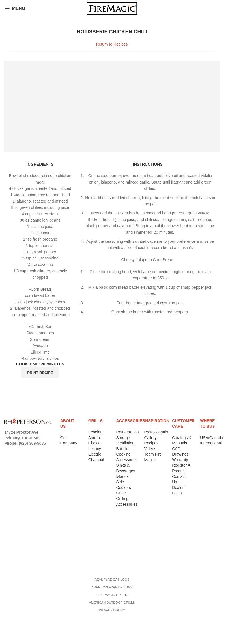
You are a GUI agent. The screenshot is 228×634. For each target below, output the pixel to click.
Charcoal (96, 460)
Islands (122, 476)
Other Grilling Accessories (126, 498)
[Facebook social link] (7, 450)
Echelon (95, 432)
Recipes (151, 443)
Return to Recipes (112, 44)
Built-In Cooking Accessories (126, 454)
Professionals (156, 432)
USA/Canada (211, 437)
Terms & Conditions (26, 541)
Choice (94, 443)
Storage (123, 437)
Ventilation (125, 443)
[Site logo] (112, 8)
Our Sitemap (17, 563)
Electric (94, 454)
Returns (13, 534)
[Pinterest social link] (40, 450)
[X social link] (15, 450)
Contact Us (17, 548)
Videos (150, 448)
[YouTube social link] (31, 450)
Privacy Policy (20, 527)
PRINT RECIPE (40, 373)
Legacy (94, 448)
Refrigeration (127, 432)
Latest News (18, 556)
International (211, 443)
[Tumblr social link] (15, 460)
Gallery (150, 437)
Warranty (180, 460)
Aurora (94, 437)
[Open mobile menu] (14, 8)
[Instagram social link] (23, 450)
